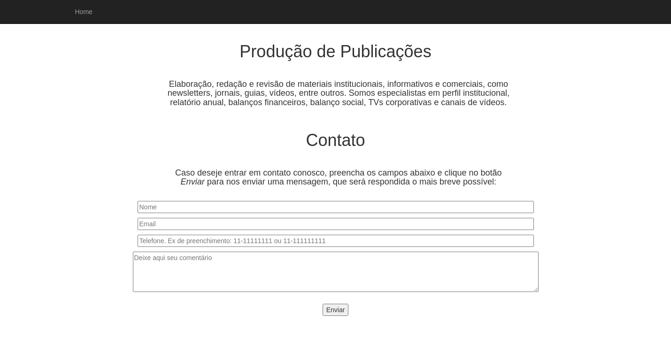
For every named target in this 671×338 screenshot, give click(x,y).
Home (84, 11)
